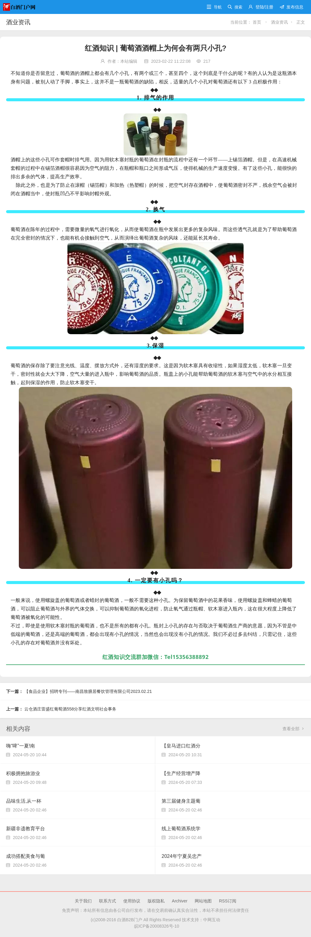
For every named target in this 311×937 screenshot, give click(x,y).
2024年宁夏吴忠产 (182, 856)
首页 (257, 22)
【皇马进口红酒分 (181, 745)
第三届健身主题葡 (181, 801)
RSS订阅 (227, 900)
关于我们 (83, 900)
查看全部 (293, 728)
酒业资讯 (18, 22)
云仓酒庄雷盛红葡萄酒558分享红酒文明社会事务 (70, 709)
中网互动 (211, 919)
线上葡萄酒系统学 (181, 828)
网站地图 (203, 900)
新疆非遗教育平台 (25, 828)
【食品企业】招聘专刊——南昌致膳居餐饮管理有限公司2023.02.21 (88, 691)
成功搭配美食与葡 (25, 856)
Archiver (179, 900)
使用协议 (131, 900)
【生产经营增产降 (181, 773)
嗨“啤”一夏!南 (20, 745)
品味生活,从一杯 (23, 801)
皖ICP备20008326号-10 (155, 926)
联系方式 (107, 900)
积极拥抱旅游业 (23, 773)
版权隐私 (156, 900)
